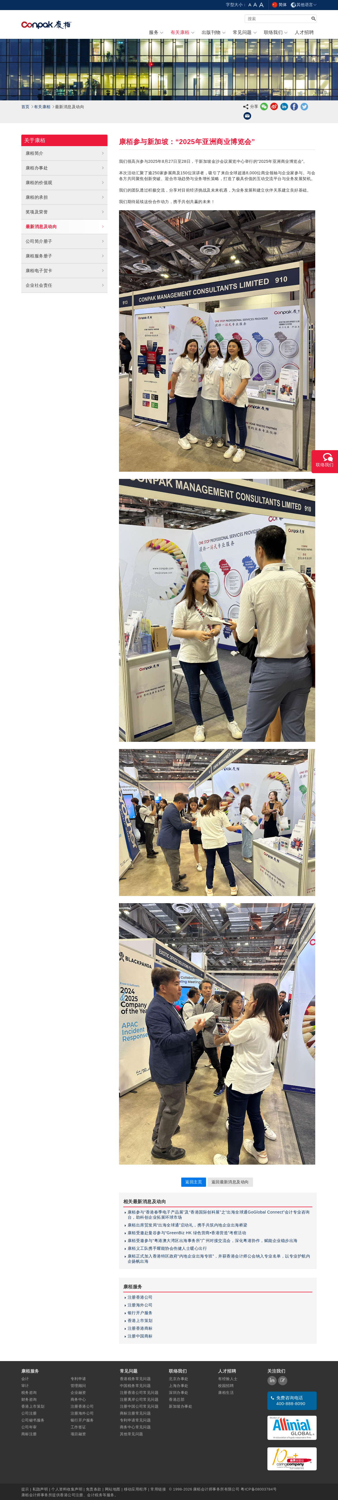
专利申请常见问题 (135, 1420)
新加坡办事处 (180, 1406)
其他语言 (303, 4)
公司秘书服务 (33, 1420)
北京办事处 (178, 1379)
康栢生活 (226, 1392)
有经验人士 (227, 1379)
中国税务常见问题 (135, 1386)
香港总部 (176, 1399)
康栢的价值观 (65, 183)
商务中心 (78, 1399)
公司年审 (29, 1427)
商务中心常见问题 (135, 1427)
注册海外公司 (140, 1305)
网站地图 (112, 1489)
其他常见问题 (131, 1434)
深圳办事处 (178, 1392)
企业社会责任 (65, 285)
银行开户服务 (140, 1312)
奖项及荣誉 (65, 212)
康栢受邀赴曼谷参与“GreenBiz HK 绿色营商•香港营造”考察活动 (187, 1232)
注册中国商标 (140, 1336)
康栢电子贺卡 (65, 271)
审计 (25, 1386)
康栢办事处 (65, 168)
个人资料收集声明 (66, 1489)
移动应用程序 (135, 1489)
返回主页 (193, 1182)
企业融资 (78, 1392)
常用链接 (158, 1489)
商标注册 (29, 1434)
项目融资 (78, 1434)
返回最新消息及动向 (230, 1182)
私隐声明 (40, 1489)
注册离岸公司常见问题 (139, 1399)
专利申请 (78, 1379)
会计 (25, 1379)
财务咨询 (29, 1399)
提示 (25, 1489)
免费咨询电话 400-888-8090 (290, 1400)
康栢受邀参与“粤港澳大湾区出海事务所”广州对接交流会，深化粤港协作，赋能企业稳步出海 (213, 1240)
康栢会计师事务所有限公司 (216, 1489)
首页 (25, 106)
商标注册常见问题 (135, 1413)
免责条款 (93, 1489)
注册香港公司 (140, 1297)
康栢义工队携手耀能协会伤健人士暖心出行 (167, 1248)
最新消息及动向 (65, 227)
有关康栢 (42, 106)
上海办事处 (178, 1386)
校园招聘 (226, 1386)
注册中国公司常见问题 (139, 1406)
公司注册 (29, 1413)
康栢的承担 (65, 197)
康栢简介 (65, 153)
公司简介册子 (65, 241)
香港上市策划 (140, 1320)
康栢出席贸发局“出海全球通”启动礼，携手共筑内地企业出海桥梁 (188, 1225)
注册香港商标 (140, 1328)
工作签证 (78, 1427)
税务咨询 (29, 1392)
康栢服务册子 (65, 256)
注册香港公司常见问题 (139, 1392)
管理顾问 (78, 1386)
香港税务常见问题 (135, 1379)
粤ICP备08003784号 (259, 1489)
